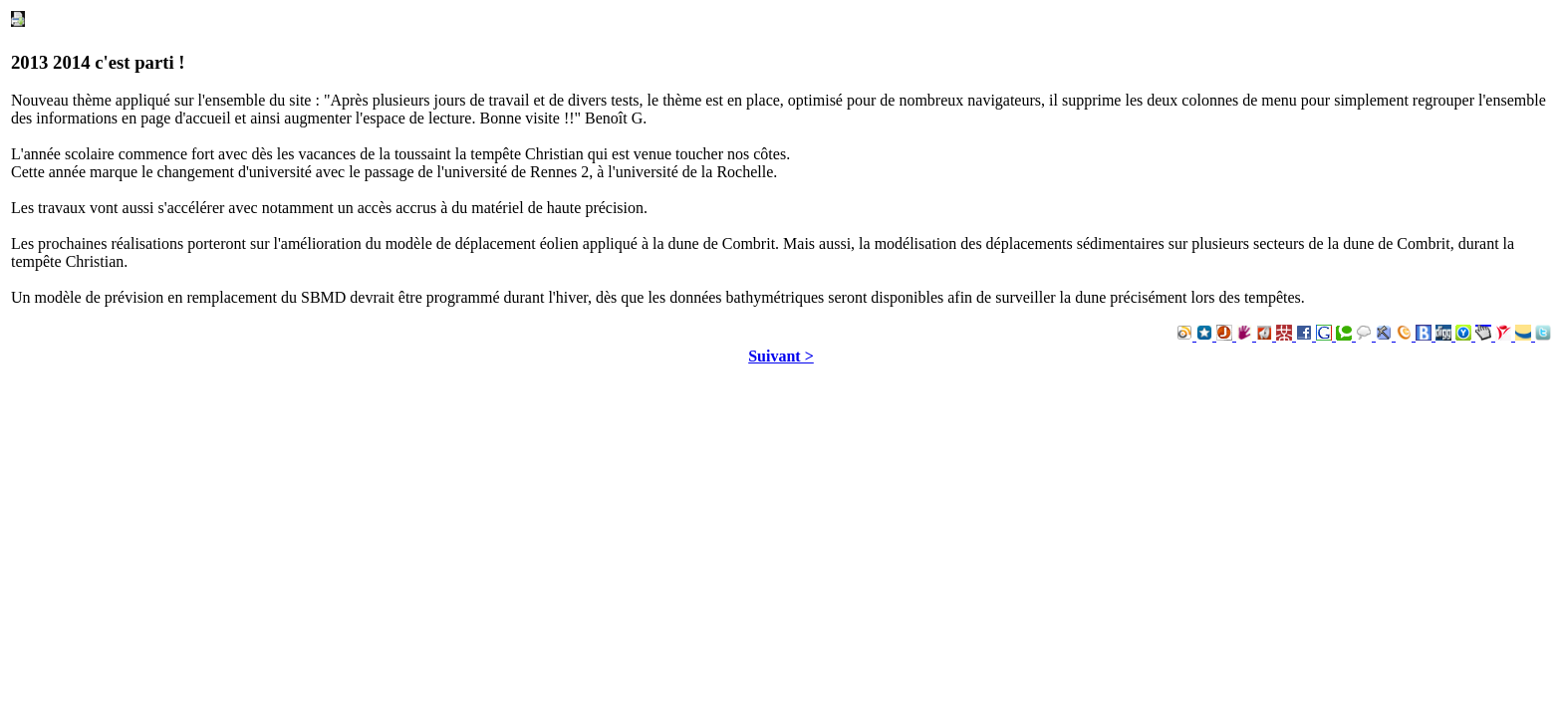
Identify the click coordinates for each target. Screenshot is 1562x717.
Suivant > (781, 356)
